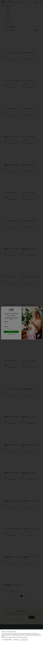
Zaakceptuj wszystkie (24, 639)
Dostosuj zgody (16, 639)
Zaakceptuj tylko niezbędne (7, 639)
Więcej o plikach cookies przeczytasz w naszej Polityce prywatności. (14, 637)
